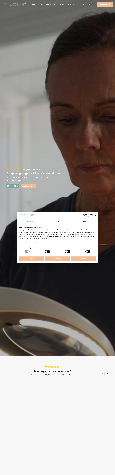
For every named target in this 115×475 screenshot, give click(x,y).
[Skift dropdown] (51, 4)
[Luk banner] (95, 215)
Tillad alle (83, 258)
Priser (56, 4)
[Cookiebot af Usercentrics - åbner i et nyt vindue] (85, 215)
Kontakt (92, 4)
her (39, 243)
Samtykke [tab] (30, 221)
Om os (75, 4)
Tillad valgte (57, 258)
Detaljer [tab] (57, 221)
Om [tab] (84, 221)
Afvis (31, 258)
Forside (34, 4)
